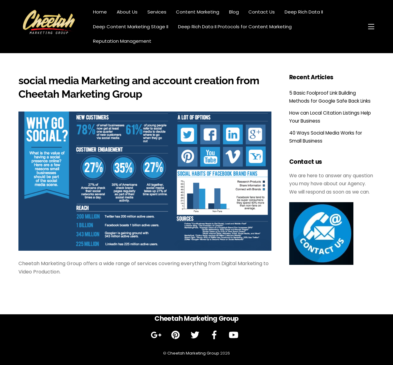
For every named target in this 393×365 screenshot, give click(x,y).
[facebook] (215, 335)
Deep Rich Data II (304, 12)
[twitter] (196, 335)
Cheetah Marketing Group (193, 353)
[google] (157, 335)
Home (100, 12)
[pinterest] (176, 335)
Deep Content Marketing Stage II (130, 26)
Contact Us (261, 12)
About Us (127, 12)
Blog (234, 12)
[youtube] (234, 335)
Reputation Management (122, 41)
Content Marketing (197, 12)
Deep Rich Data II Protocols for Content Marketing (235, 26)
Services (156, 12)
